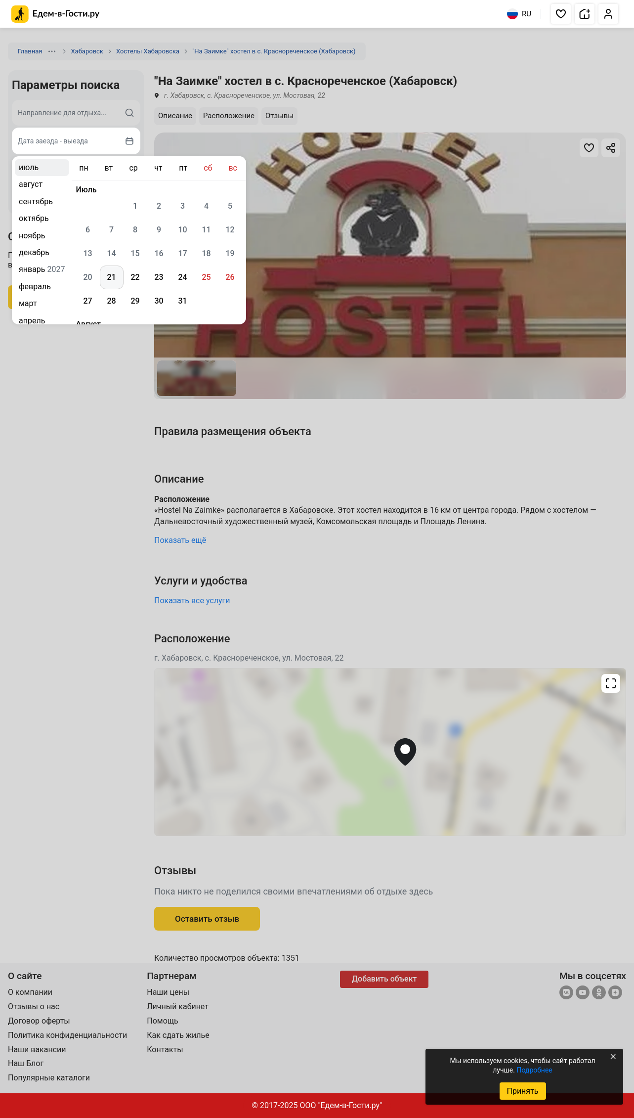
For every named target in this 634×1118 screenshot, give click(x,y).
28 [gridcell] (111, 301)
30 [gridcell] (158, 301)
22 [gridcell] (134, 277)
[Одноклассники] (599, 993)
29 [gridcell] (134, 301)
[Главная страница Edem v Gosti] (55, 20)
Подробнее (534, 1070)
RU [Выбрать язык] (519, 13)
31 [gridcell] (182, 301)
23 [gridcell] (158, 277)
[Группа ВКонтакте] (566, 993)
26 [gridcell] (229, 277)
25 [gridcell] (206, 277)
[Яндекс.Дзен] (615, 993)
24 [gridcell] (182, 277)
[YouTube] (583, 993)
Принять (522, 1091)
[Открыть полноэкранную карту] (390, 752)
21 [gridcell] (111, 277)
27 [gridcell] (87, 301)
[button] (560, 14)
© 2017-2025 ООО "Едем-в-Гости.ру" (317, 1105)
